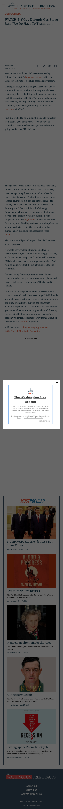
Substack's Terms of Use (35, 416)
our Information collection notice (33, 418)
